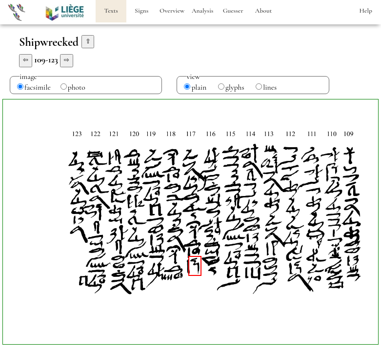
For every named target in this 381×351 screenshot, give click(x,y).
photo (76, 87)
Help (366, 11)
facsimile (37, 87)
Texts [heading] (111, 11)
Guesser (233, 11)
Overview (172, 11)
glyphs (234, 87)
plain (198, 87)
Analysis (202, 11)
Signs (141, 11)
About (263, 11)
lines (270, 87)
